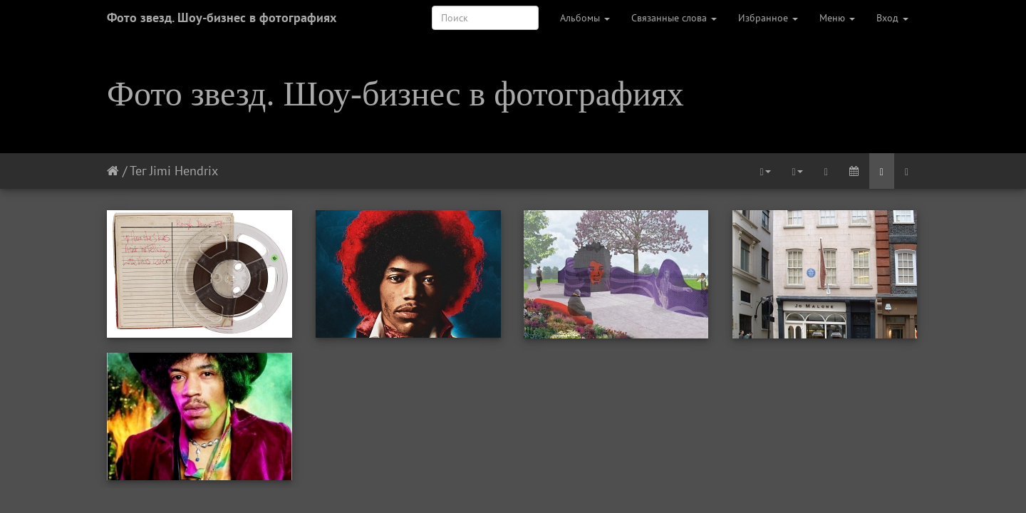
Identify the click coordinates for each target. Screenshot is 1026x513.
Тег (138, 170)
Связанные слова (674, 17)
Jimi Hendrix (184, 170)
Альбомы (585, 17)
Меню (837, 17)
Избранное (768, 17)
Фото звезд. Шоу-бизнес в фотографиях (221, 17)
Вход (892, 17)
